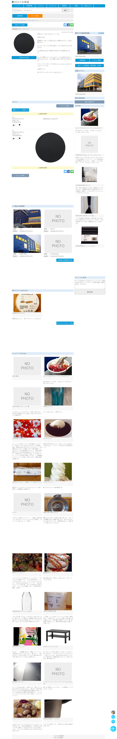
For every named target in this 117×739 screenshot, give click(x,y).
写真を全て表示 (24, 57)
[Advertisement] (43, 87)
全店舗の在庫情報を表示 (65, 260)
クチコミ (41, 5)
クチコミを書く (65, 106)
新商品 (64, 5)
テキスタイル (22, 20)
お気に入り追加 (19, 25)
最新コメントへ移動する (20, 110)
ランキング (52, 5)
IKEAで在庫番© (58, 737)
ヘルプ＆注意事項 (58, 736)
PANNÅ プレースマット (21, 29)
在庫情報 (29, 5)
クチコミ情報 (97, 60)
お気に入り (87, 5)
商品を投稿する (89, 102)
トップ (17, 5)
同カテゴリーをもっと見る (65, 323)
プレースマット (32, 20)
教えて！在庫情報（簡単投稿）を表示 (89, 65)
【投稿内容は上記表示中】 (50, 119)
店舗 (76, 5)
